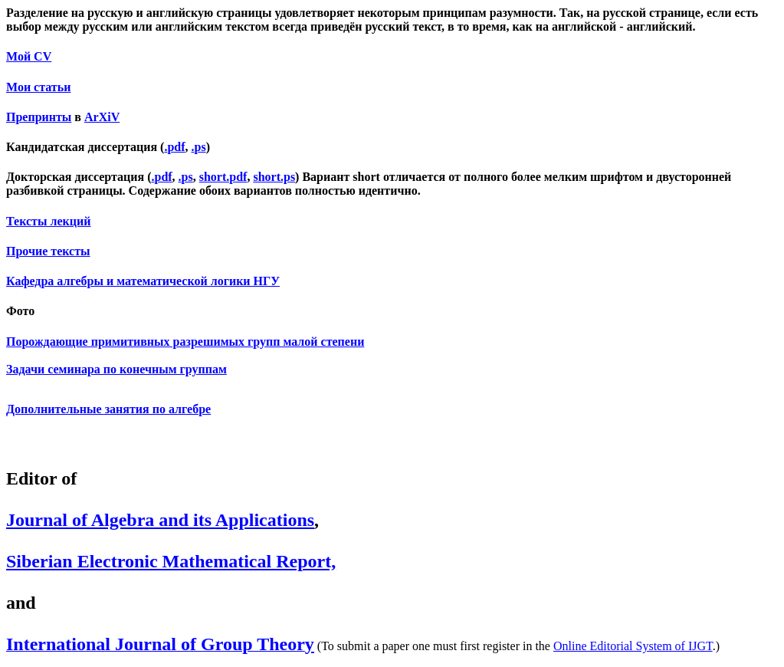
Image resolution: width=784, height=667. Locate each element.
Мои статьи (38, 87)
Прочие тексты (48, 251)
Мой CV (28, 56)
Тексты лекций (48, 221)
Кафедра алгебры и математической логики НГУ (143, 281)
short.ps (274, 176)
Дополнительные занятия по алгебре (108, 409)
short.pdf (223, 176)
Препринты (38, 116)
